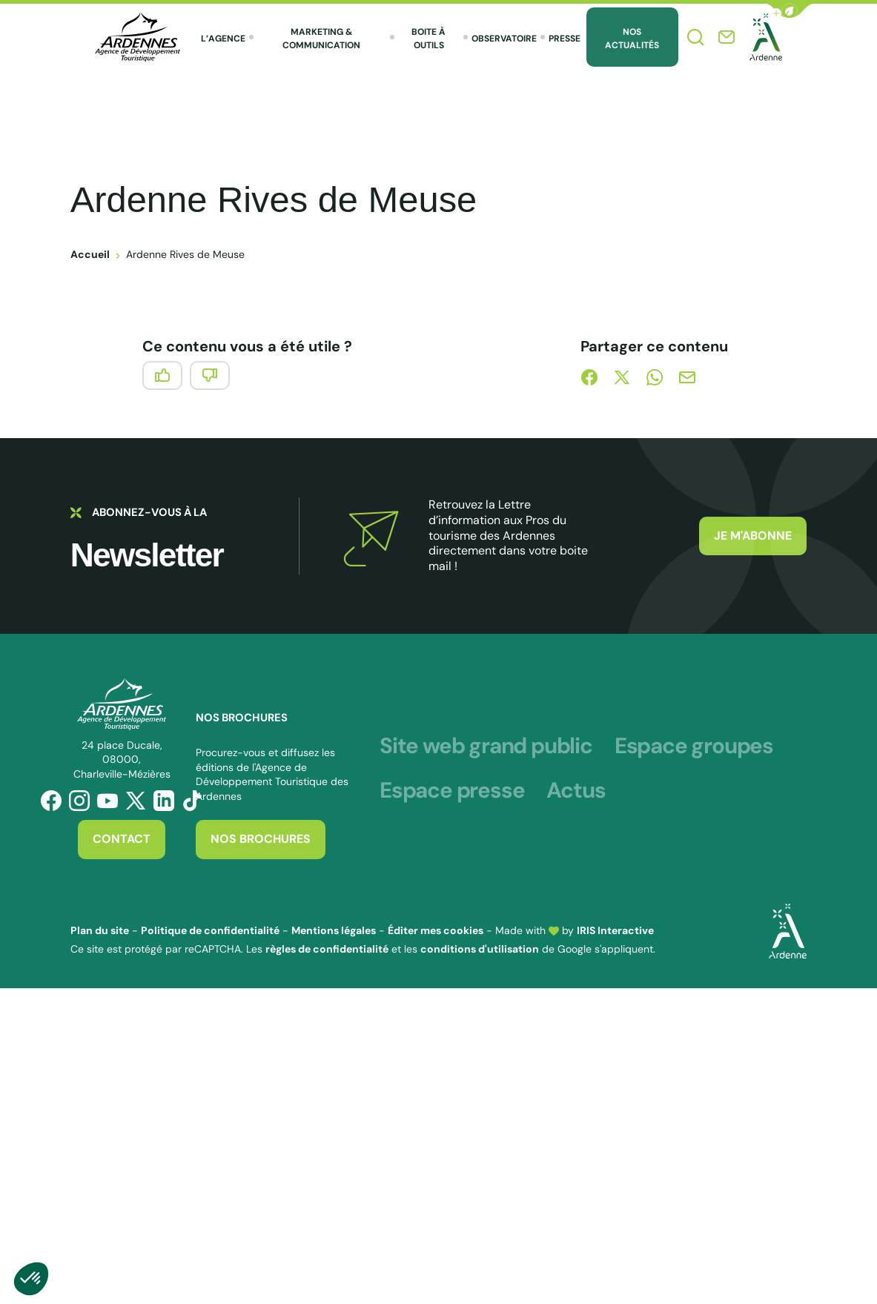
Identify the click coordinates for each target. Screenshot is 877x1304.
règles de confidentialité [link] (326, 949)
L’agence (223, 38)
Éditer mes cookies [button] (435, 930)
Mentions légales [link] (333, 930)
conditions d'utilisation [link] (479, 949)
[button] (789, 11)
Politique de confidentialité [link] (210, 930)
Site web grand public (486, 746)
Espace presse (452, 791)
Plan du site (99, 930)
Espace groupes (694, 746)
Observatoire (504, 38)
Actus (575, 791)
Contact (121, 839)
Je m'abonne (753, 535)
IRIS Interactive (615, 930)
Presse (564, 38)
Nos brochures (261, 839)
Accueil (90, 254)
